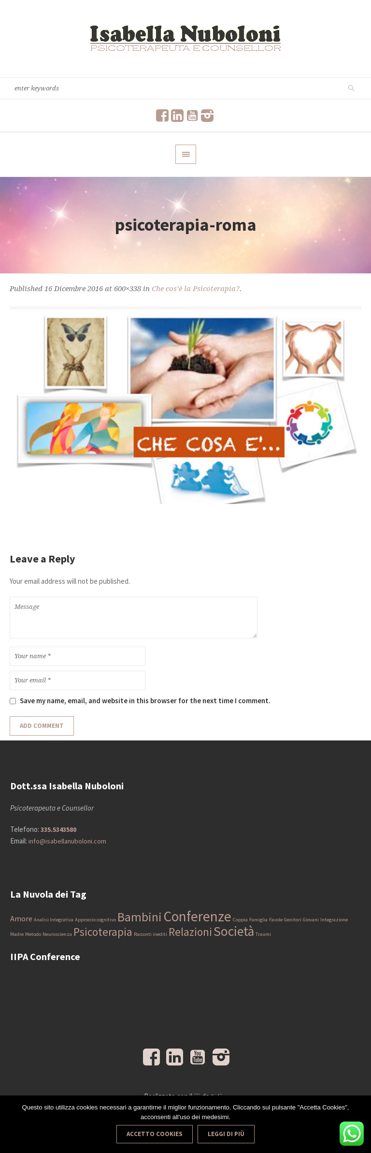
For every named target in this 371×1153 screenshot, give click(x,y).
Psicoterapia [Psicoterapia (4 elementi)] (102, 932)
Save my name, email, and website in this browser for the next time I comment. (145, 700)
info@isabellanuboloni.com (67, 841)
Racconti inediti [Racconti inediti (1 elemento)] (150, 934)
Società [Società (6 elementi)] (234, 931)
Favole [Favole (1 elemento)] (276, 919)
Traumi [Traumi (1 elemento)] (263, 934)
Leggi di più (226, 1134)
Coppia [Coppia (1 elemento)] (240, 919)
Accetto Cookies (155, 1134)
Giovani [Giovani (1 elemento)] (311, 919)
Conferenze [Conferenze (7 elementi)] (197, 916)
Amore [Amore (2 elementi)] (21, 918)
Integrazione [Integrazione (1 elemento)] (334, 919)
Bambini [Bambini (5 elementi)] (139, 917)
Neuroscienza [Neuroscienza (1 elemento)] (57, 934)
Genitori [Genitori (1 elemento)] (292, 919)
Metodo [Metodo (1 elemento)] (33, 934)
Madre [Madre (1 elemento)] (17, 934)
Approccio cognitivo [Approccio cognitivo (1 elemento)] (95, 919)
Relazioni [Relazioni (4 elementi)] (190, 932)
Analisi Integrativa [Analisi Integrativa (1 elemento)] (53, 919)
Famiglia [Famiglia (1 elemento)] (258, 919)
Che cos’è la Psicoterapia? (196, 288)
